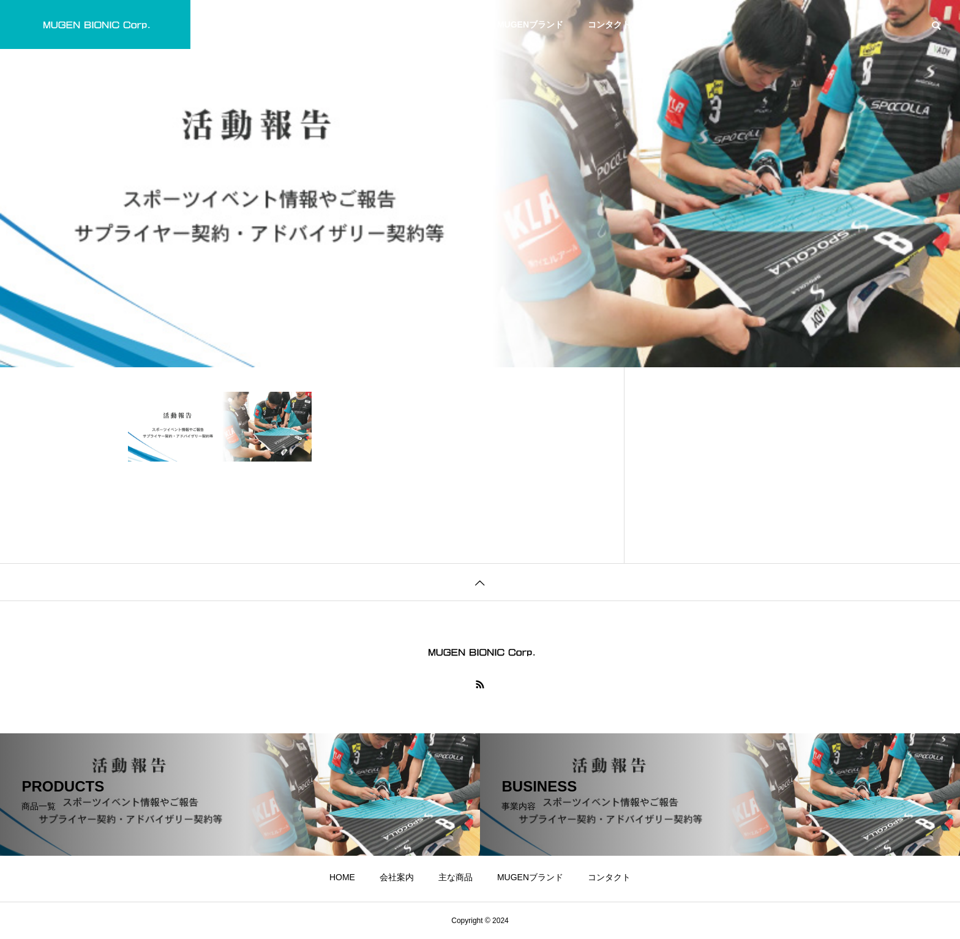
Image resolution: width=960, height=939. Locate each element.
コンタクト (609, 24)
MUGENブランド (530, 24)
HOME (342, 24)
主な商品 (455, 24)
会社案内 (397, 24)
